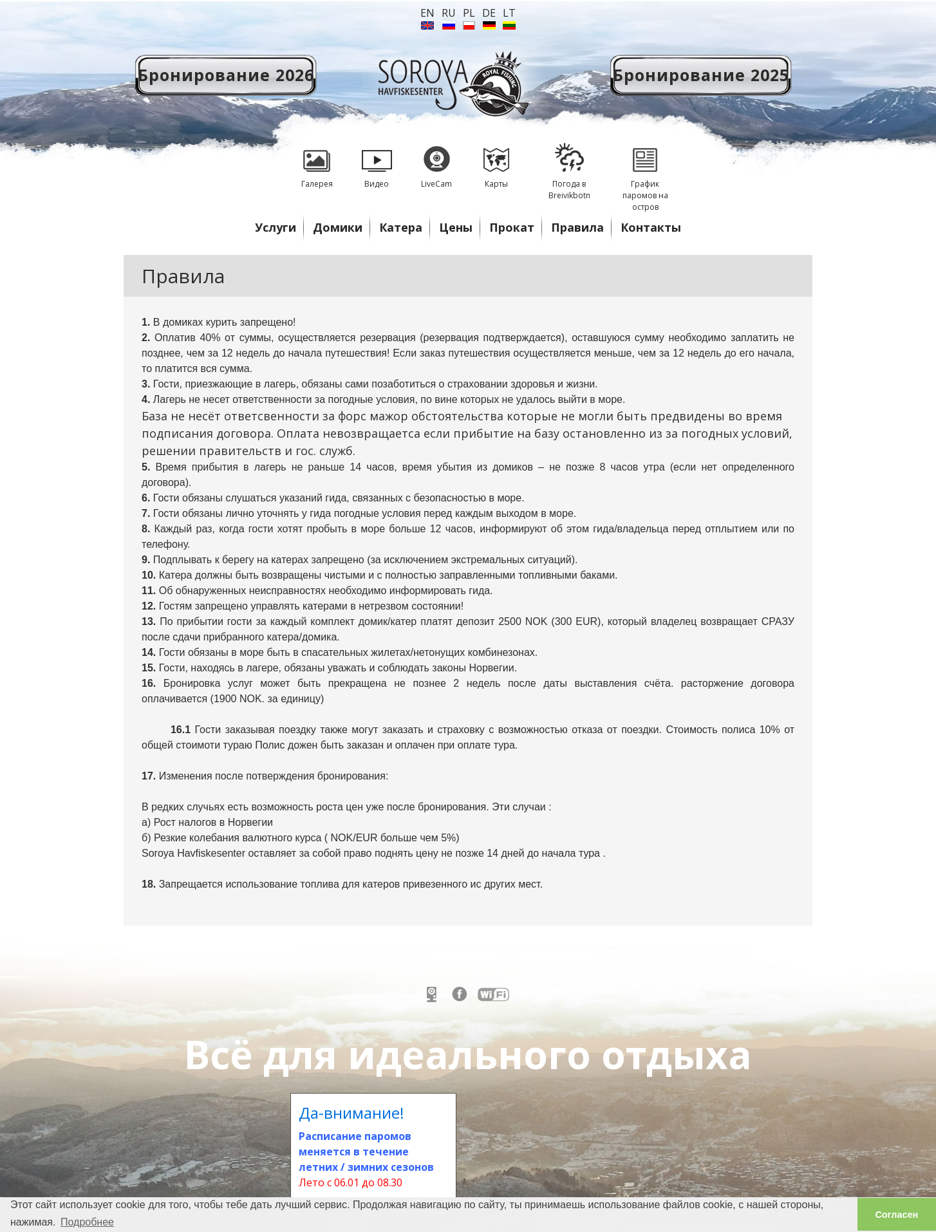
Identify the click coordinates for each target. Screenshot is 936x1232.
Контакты (651, 227)
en (427, 13)
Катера (400, 227)
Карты (496, 161)
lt (509, 13)
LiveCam (436, 161)
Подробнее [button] (87, 1222)
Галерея (317, 161)
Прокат (511, 227)
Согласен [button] (896, 1214)
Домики (337, 227)
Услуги (275, 227)
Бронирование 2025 (701, 75)
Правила (577, 227)
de (489, 13)
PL (469, 13)
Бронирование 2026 (226, 75)
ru (449, 13)
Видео (376, 161)
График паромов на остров (645, 172)
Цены (456, 227)
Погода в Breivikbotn (569, 167)
